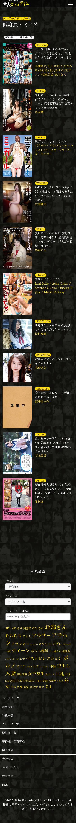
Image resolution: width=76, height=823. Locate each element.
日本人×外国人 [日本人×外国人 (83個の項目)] (25, 681)
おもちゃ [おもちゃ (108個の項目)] (38, 628)
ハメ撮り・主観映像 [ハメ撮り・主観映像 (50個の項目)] (59, 651)
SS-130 (40, 434)
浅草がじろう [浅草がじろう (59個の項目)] (56, 681)
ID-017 (40, 229)
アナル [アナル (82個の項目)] (26, 636)
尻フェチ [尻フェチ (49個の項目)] (50, 674)
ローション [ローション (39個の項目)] (44, 666)
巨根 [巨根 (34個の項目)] (7, 681)
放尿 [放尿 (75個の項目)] (12, 681)
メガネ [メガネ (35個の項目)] (29, 666)
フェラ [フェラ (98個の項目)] (20, 659)
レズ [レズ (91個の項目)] (36, 666)
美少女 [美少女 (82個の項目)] (33, 687)
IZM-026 (41, 183)
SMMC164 (42, 388)
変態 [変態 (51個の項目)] (24, 674)
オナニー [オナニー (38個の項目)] (34, 644)
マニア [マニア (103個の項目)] (20, 666)
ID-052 (40, 91)
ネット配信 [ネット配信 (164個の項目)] (39, 651)
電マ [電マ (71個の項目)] (41, 687)
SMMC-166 (43, 355)
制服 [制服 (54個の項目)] (19, 674)
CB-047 (40, 275)
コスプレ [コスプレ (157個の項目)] (55, 644)
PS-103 (40, 480)
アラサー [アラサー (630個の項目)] (41, 635)
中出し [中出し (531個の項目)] (63, 665)
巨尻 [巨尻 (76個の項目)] (67, 674)
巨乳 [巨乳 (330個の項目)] (60, 674)
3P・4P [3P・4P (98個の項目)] (10, 628)
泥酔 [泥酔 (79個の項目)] (45, 681)
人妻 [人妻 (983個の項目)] (10, 673)
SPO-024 (41, 45)
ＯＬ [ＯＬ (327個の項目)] (49, 686)
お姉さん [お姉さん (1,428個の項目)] (56, 627)
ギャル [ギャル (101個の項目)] (43, 644)
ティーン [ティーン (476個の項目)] (20, 650)
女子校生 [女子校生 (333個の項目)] (36, 674)
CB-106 (40, 137)
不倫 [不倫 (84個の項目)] (53, 666)
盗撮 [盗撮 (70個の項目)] (26, 687)
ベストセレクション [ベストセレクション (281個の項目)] (44, 658)
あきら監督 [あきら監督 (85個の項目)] (24, 628)
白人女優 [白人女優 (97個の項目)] (16, 687)
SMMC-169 (43, 321)
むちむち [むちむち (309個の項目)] (13, 636)
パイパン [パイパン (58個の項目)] (10, 659)
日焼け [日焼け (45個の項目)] (38, 681)
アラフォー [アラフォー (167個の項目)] (20, 644)
